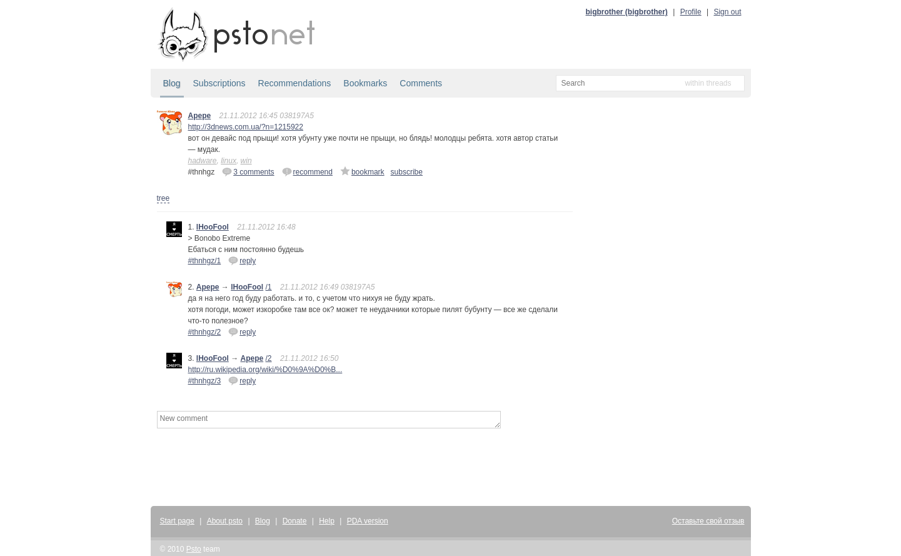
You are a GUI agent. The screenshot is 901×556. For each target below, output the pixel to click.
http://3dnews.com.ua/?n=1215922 (245, 127)
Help (327, 521)
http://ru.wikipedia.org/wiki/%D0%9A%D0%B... (265, 369)
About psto (225, 521)
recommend (307, 171)
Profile (691, 12)
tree (163, 198)
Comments (421, 83)
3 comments (248, 171)
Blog (172, 83)
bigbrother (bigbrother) (627, 12)
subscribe (407, 172)
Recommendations (294, 83)
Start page (177, 521)
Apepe (199, 115)
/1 (269, 287)
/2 (269, 358)
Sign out (727, 12)
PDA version (367, 521)
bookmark (362, 171)
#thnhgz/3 (204, 381)
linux (228, 160)
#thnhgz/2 (204, 332)
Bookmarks (365, 83)
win (246, 160)
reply (242, 260)
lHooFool (212, 227)
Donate (295, 521)
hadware (202, 160)
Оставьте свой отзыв (708, 521)
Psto (193, 549)
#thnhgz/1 (204, 260)
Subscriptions (219, 83)
